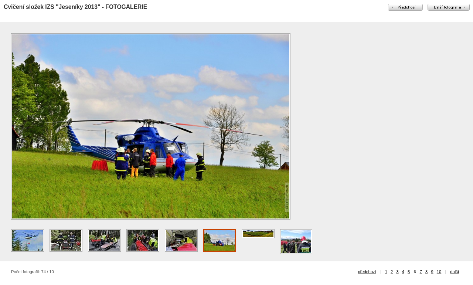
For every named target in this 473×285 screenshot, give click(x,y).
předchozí (367, 271)
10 (439, 271)
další (454, 271)
